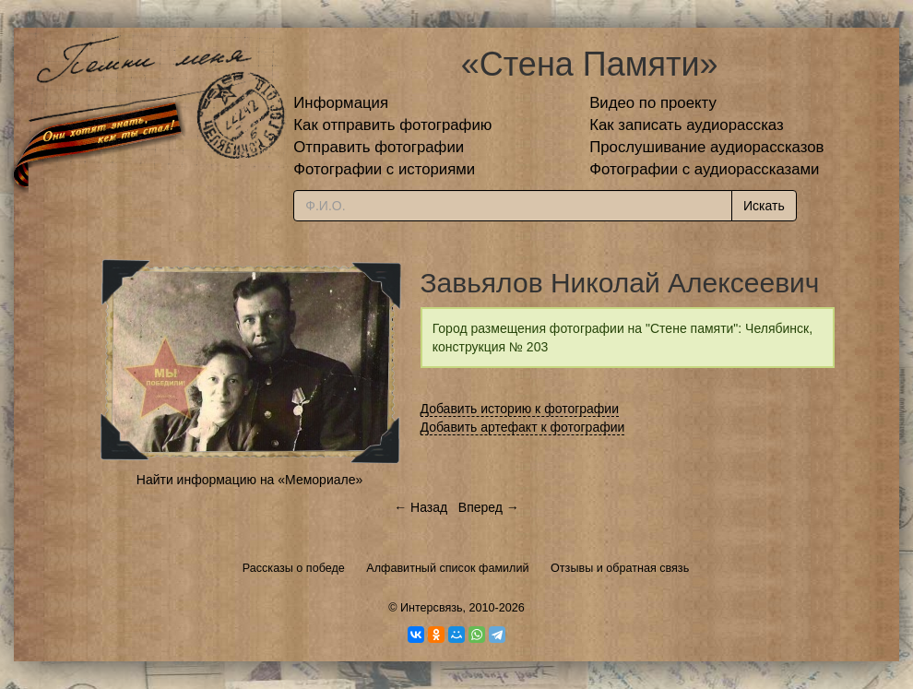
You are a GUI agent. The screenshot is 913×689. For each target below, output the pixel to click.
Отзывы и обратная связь (620, 568)
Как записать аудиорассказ (686, 125)
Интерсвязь (431, 607)
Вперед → (488, 507)
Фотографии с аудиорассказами (704, 169)
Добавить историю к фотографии (520, 408)
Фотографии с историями (384, 169)
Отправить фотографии (378, 147)
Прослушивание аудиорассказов (706, 147)
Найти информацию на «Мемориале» (249, 479)
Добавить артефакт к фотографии (523, 427)
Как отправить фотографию (392, 125)
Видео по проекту (653, 103)
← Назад (420, 507)
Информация (340, 103)
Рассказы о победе (294, 568)
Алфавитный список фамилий (447, 568)
